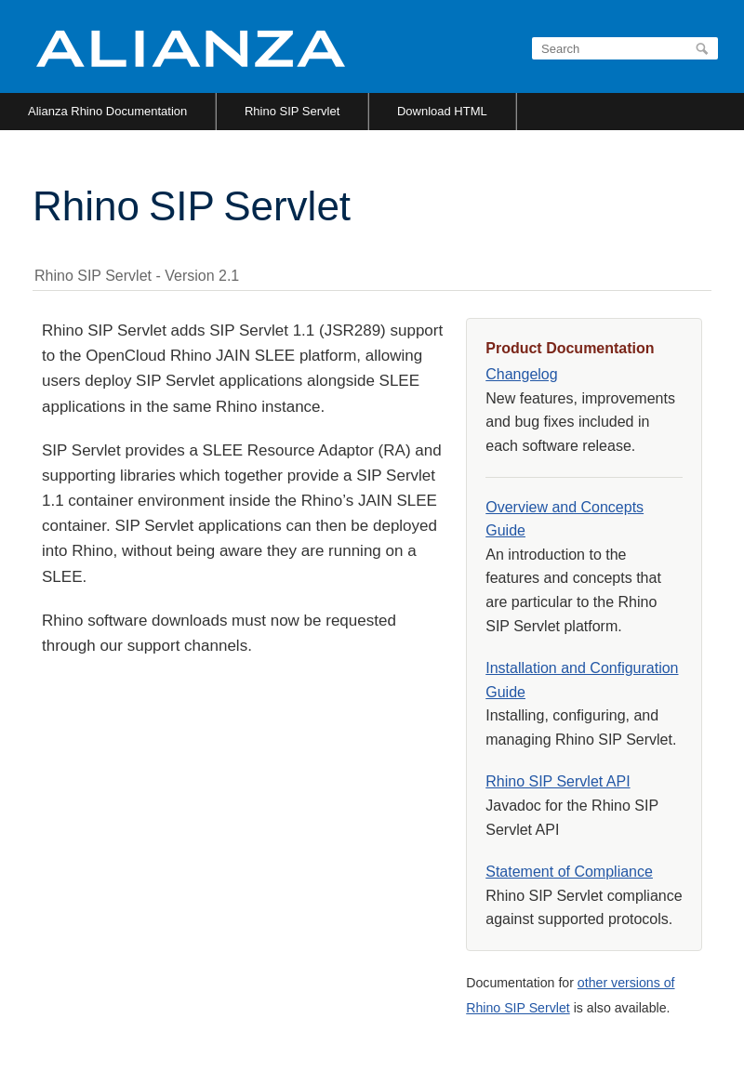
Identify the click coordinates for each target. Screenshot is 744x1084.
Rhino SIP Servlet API (557, 781)
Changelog (521, 374)
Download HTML (442, 111)
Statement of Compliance (569, 871)
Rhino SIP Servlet (292, 111)
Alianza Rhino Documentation (107, 111)
